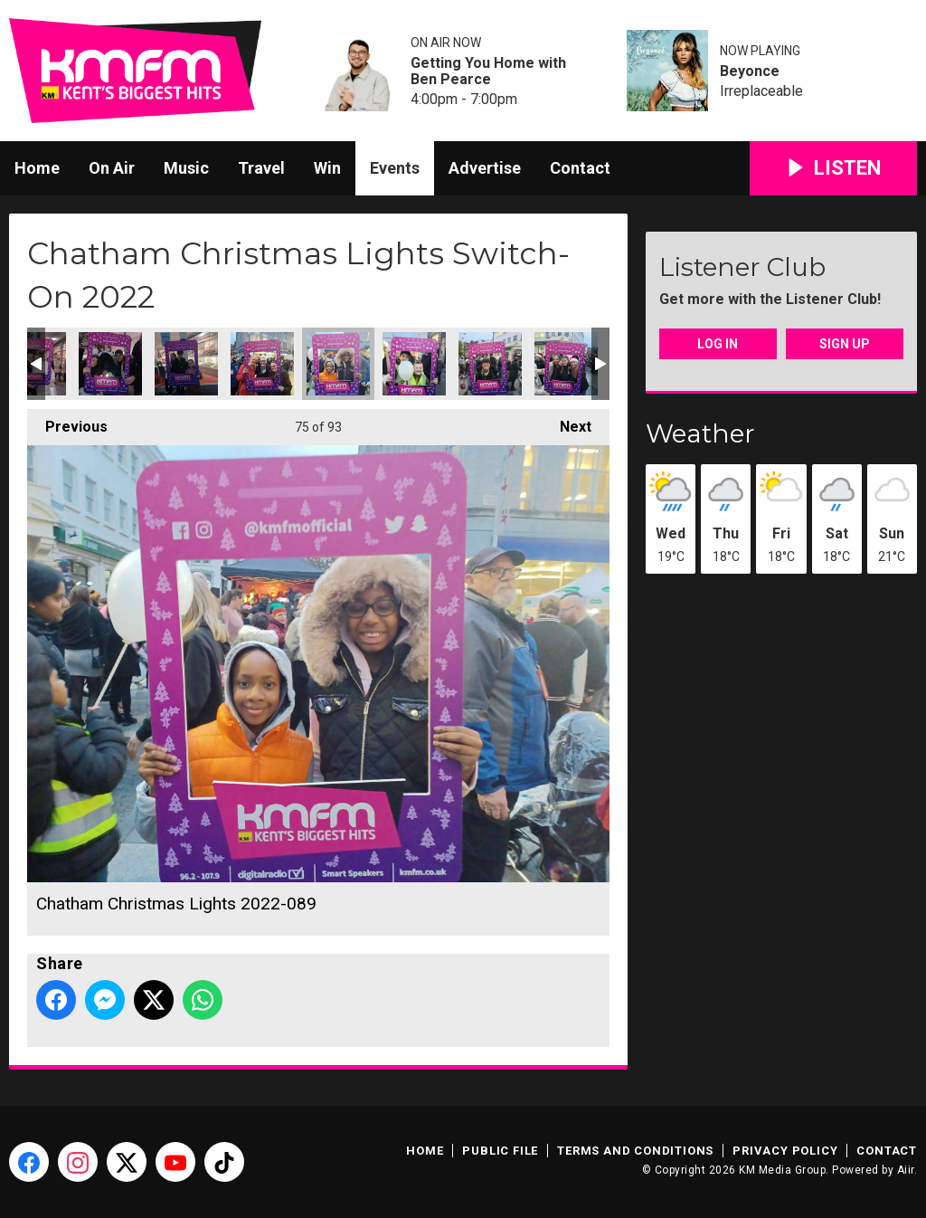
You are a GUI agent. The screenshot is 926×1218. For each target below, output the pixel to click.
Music (186, 167)
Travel (261, 167)
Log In (717, 344)
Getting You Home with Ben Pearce (488, 71)
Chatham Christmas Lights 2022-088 (262, 363)
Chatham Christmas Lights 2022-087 (186, 363)
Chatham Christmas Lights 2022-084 (110, 363)
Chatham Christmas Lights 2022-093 (490, 363)
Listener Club (742, 267)
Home (37, 167)
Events (395, 167)
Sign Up (844, 344)
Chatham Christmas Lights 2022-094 (566, 363)
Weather (700, 433)
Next (566, 422)
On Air (112, 167)
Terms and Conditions (635, 1150)
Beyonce (750, 71)
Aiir (905, 1170)
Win (327, 167)
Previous (67, 422)
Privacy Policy (784, 1150)
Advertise (485, 167)
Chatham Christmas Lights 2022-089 (338, 363)
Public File (500, 1150)
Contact (580, 167)
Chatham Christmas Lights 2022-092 (414, 363)
